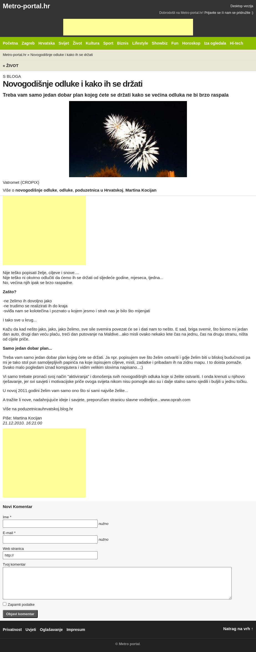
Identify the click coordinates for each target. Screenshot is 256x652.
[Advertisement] (128, 27)
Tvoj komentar (14, 564)
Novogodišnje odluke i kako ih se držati (62, 55)
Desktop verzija (241, 6)
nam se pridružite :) (239, 13)
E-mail (9, 533)
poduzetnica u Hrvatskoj (99, 190)
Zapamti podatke (19, 604)
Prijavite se (212, 13)
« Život (11, 65)
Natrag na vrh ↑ (238, 628)
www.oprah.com (175, 399)
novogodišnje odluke (36, 190)
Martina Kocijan (140, 190)
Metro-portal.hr (26, 6)
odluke (66, 190)
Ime (7, 517)
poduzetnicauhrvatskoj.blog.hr (45, 408)
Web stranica (13, 549)
